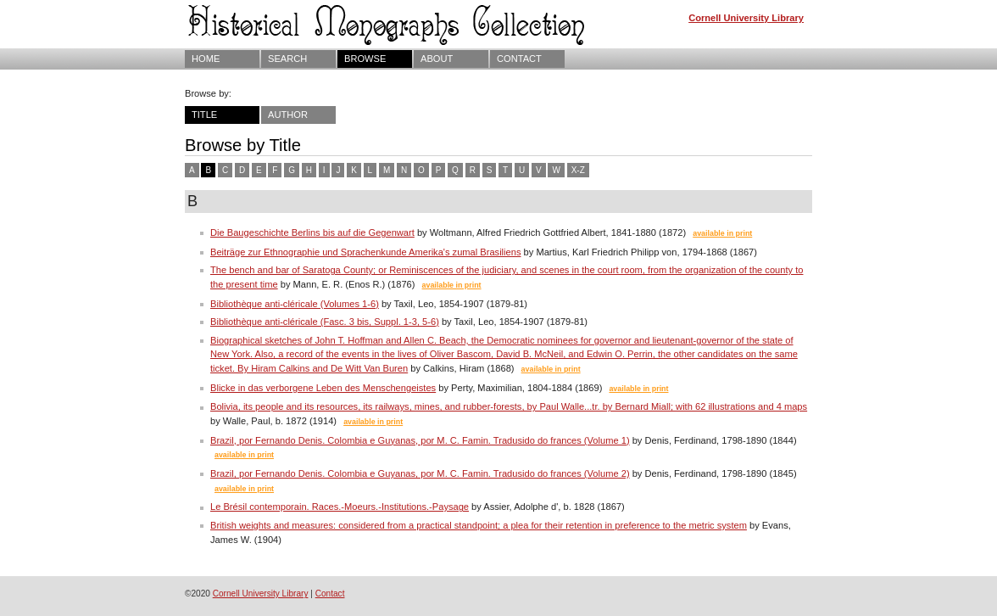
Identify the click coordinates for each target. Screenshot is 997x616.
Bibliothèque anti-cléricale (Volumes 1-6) (294, 304)
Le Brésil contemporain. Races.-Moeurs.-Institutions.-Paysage (339, 506)
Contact (519, 58)
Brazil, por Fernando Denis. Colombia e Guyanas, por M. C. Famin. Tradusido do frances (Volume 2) (420, 473)
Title (204, 114)
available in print (722, 233)
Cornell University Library (746, 18)
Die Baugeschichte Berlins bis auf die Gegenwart (312, 232)
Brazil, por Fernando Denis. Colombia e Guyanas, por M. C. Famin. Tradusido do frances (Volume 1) (420, 440)
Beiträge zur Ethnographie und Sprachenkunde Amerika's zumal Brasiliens (365, 252)
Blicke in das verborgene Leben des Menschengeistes (323, 388)
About (437, 58)
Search (287, 58)
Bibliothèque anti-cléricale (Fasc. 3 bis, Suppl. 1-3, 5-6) (324, 321)
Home (206, 58)
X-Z (578, 170)
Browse (365, 58)
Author (288, 114)
